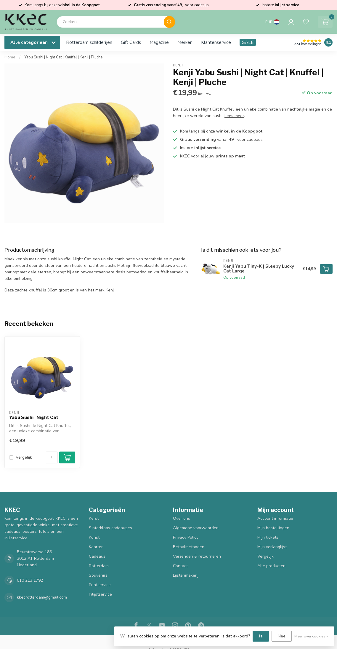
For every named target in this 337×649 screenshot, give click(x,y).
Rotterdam (99, 566)
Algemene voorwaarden (196, 528)
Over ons (181, 518)
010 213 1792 (30, 580)
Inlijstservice (100, 594)
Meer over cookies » (311, 636)
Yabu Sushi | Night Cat (33, 417)
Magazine (159, 42)
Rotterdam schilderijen (89, 42)
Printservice (100, 585)
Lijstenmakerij (185, 575)
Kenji (178, 65)
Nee (281, 636)
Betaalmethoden (188, 547)
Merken (184, 42)
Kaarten (96, 547)
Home (9, 57)
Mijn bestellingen (273, 528)
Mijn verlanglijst (272, 547)
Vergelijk (24, 457)
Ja (261, 636)
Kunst (94, 537)
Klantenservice (216, 42)
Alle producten (271, 566)
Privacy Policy (185, 537)
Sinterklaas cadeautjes (110, 528)
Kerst (94, 518)
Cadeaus (97, 556)
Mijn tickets (267, 537)
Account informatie (275, 518)
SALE (247, 42)
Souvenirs (98, 575)
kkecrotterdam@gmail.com (42, 597)
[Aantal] (52, 457)
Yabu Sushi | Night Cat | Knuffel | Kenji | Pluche (63, 57)
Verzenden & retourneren (197, 556)
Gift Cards (131, 42)
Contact (180, 566)
